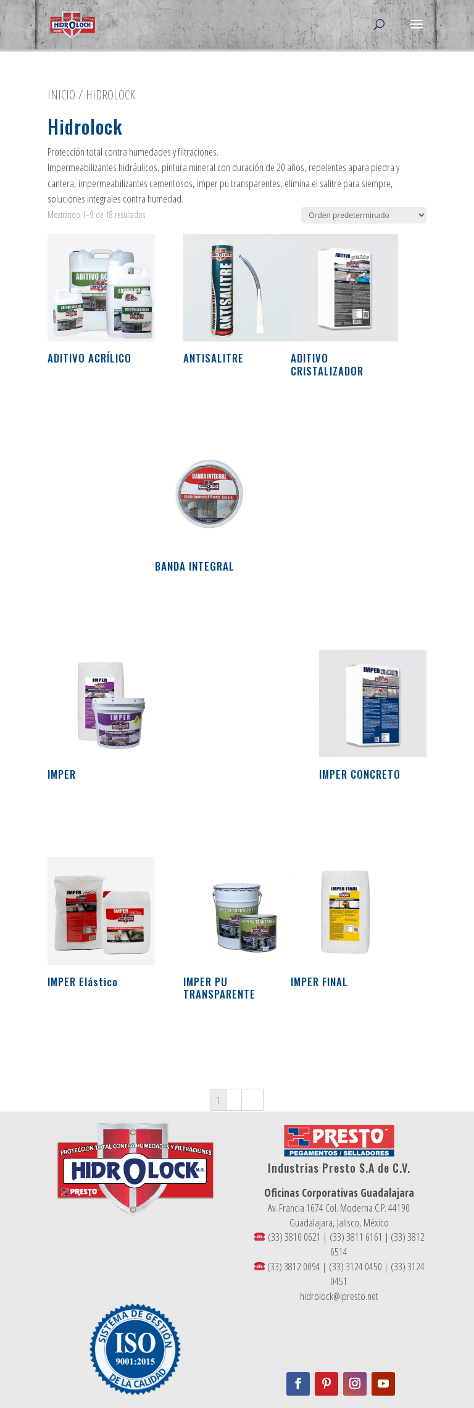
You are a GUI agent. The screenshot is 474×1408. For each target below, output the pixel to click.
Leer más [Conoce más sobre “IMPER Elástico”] (79, 1021)
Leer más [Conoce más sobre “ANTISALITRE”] (215, 397)
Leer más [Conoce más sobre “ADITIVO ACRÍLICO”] (79, 397)
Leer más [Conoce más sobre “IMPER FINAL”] (322, 1021)
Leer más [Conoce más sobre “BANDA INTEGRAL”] (186, 605)
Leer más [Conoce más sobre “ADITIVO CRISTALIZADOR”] (322, 410)
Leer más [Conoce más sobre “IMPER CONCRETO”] (350, 813)
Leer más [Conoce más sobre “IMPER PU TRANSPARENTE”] (215, 1033)
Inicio (61, 94)
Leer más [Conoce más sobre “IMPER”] (79, 813)
